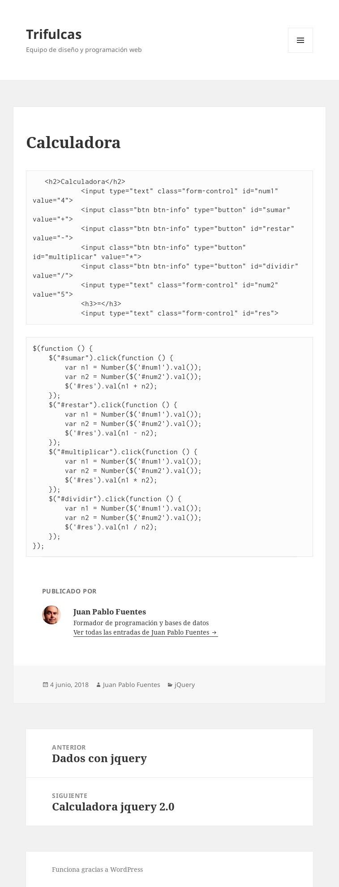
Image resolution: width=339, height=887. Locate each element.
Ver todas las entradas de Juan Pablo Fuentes (142, 632)
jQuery (185, 684)
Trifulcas (54, 34)
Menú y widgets (300, 52)
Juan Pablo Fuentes (131, 684)
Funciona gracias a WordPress (97, 869)
